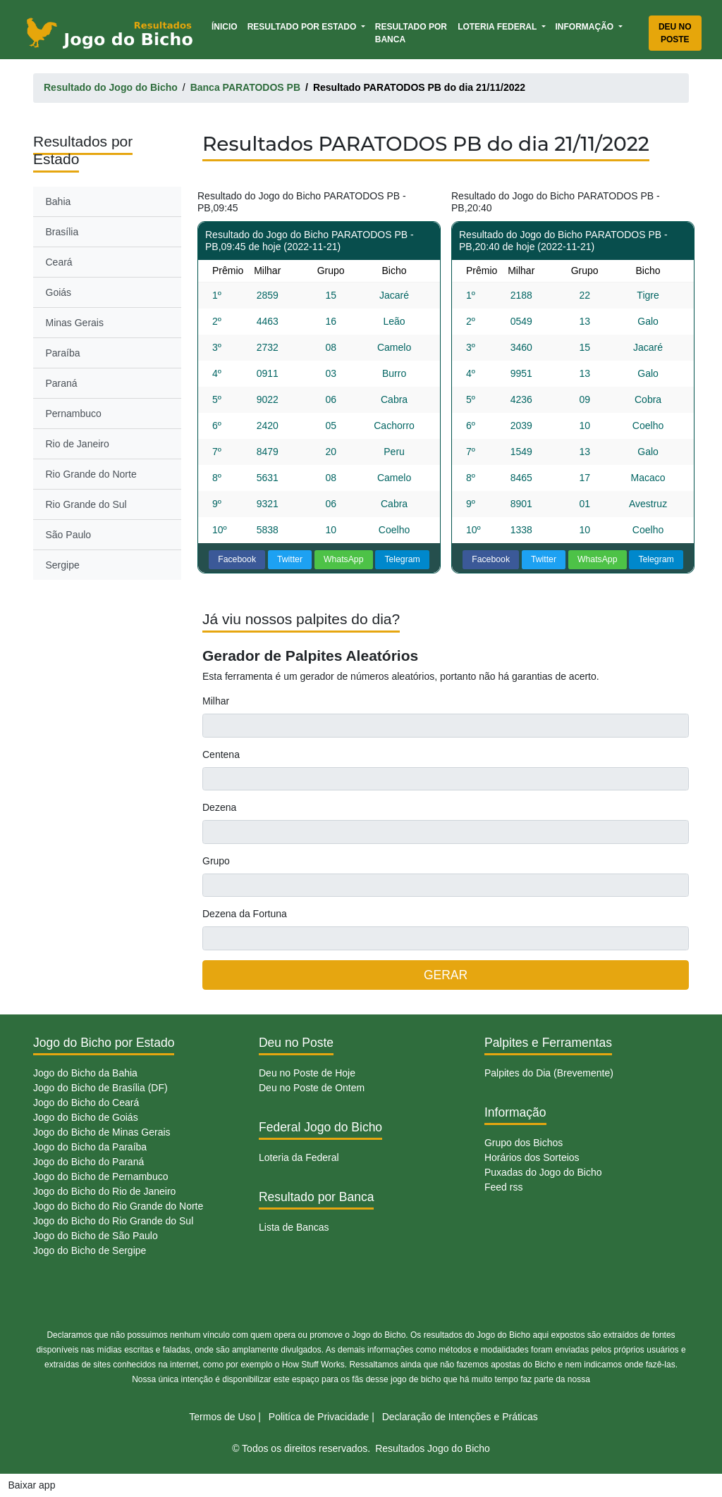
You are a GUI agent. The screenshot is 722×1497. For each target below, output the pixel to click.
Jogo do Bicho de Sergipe (89, 1250)
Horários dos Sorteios (532, 1157)
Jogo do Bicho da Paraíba (90, 1147)
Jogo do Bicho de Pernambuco (100, 1176)
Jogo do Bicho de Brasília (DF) (100, 1087)
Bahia (58, 201)
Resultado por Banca (411, 33)
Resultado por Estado (303, 27)
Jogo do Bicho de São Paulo (95, 1235)
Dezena (219, 807)
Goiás (59, 292)
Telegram (402, 559)
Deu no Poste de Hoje (307, 1073)
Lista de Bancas (294, 1227)
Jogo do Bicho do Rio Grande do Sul (113, 1220)
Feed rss (503, 1187)
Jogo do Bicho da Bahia (85, 1073)
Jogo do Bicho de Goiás (85, 1117)
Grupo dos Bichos (523, 1142)
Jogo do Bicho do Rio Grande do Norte (118, 1206)
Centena (221, 754)
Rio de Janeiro (77, 443)
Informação (586, 27)
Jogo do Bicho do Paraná (88, 1161)
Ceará (59, 262)
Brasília (62, 231)
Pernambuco (74, 413)
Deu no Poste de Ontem (312, 1087)
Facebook (237, 559)
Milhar (215, 701)
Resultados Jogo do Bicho (432, 1448)
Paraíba (63, 353)
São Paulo (69, 534)
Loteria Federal (498, 27)
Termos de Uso (222, 1416)
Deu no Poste (675, 33)
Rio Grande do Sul (86, 504)
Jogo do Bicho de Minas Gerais (102, 1132)
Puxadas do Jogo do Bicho (543, 1172)
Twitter (289, 559)
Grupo (216, 860)
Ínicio (227, 26)
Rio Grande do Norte (91, 474)
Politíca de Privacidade (319, 1416)
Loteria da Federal (299, 1157)
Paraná (62, 383)
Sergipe (63, 565)
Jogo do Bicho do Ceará (86, 1102)
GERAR (445, 975)
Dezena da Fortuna (244, 913)
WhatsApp (344, 559)
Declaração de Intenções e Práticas (460, 1416)
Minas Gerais (75, 322)
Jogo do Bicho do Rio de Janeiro (104, 1191)
